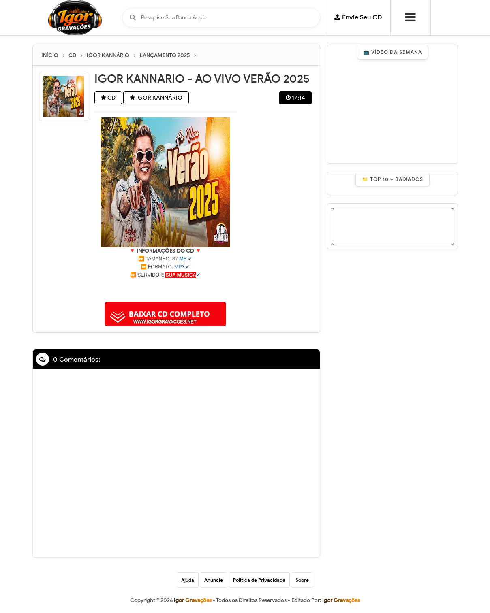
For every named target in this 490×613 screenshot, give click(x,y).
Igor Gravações (341, 600)
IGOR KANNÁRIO (156, 97)
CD (108, 97)
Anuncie (213, 580)
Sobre (302, 580)
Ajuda (187, 580)
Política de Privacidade (259, 580)
